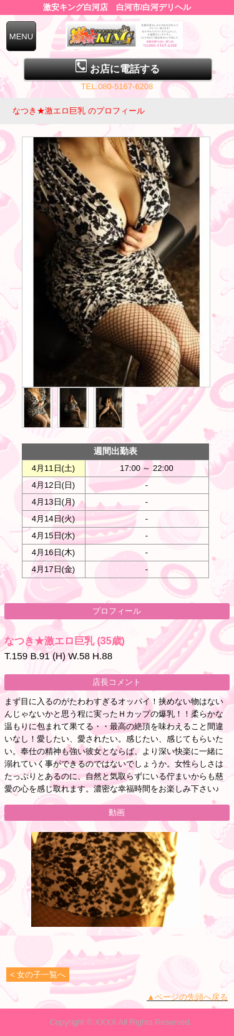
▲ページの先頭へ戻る (187, 997)
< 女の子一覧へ (38, 974)
